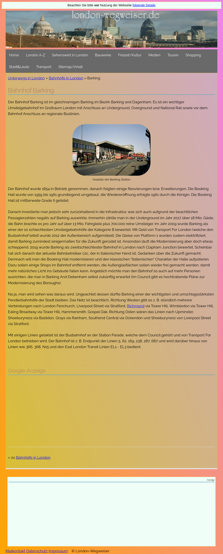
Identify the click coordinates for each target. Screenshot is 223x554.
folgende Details (144, 5)
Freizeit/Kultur (129, 55)
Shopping (193, 55)
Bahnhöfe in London (66, 78)
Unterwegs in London (26, 78)
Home (14, 55)
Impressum (58, 551)
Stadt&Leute (19, 67)
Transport (43, 67)
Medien (154, 55)
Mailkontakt (15, 551)
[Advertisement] (111, 409)
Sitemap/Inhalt (70, 67)
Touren (173, 55)
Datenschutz (37, 551)
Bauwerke (103, 55)
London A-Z (35, 55)
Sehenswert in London (70, 55)
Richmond (135, 306)
